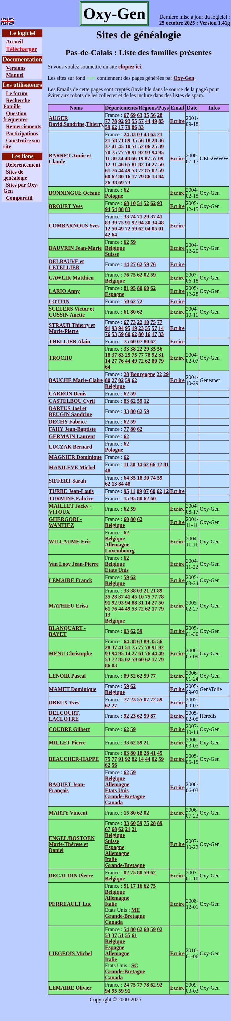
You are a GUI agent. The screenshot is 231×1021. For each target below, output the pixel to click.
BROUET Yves (66, 206)
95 (161, 152)
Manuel (14, 75)
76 (114, 170)
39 (161, 146)
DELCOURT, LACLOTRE (64, 716)
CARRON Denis (67, 393)
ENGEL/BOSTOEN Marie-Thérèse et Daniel (72, 844)
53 (134, 170)
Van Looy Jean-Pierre (73, 564)
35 (146, 115)
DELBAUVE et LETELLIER (66, 264)
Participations (22, 133)
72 (141, 170)
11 (107, 158)
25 (154, 146)
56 (153, 115)
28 (159, 115)
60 (107, 176)
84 (161, 176)
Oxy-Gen (184, 78)
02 (154, 170)
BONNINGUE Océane (74, 193)
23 (141, 328)
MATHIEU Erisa (68, 606)
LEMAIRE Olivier (70, 988)
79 (127, 127)
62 (114, 127)
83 (127, 209)
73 (127, 182)
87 (147, 158)
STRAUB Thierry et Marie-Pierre (72, 328)
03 (139, 134)
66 (134, 158)
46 (121, 164)
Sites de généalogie (15, 175)
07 (139, 341)
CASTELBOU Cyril (72, 401)
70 (107, 152)
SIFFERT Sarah (67, 481)
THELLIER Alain (69, 341)
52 (141, 146)
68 (126, 203)
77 (107, 121)
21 (159, 134)
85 (161, 121)
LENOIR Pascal (67, 676)
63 (139, 115)
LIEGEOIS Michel (70, 953)
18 (147, 140)
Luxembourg (120, 550)
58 (114, 140)
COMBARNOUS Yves (74, 225)
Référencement (23, 165)
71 (121, 140)
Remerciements (23, 126)
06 (147, 146)
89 (127, 140)
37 (107, 146)
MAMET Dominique (72, 689)
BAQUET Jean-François (67, 787)
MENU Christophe (70, 653)
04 (147, 228)
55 (134, 121)
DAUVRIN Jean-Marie (75, 248)
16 (127, 176)
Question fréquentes (15, 116)
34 (121, 158)
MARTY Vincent (68, 813)
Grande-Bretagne (125, 796)
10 (127, 146)
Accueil (14, 41)
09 (161, 158)
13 (154, 176)
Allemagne (117, 544)
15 (126, 498)
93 (127, 121)
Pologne (114, 196)
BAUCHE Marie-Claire (76, 380)
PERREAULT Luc (70, 904)
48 (127, 158)
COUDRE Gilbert (69, 729)
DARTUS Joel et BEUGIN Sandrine (70, 411)
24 (126, 134)
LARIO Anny (64, 291)
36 (161, 140)
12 (107, 164)
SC (134, 965)
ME (135, 910)
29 (146, 216)
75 (114, 152)
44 (147, 121)
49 (154, 121)
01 (161, 228)
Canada (114, 802)
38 (114, 182)
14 (147, 164)
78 (114, 121)
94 (154, 152)
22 (139, 322)
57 (141, 121)
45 (121, 146)
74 (133, 216)
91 (134, 152)
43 (146, 134)
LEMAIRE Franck (70, 580)
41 (114, 146)
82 (141, 164)
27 (154, 164)
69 (133, 115)
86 (134, 127)
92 (121, 121)
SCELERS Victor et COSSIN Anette (71, 312)
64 (114, 234)
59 (107, 127)
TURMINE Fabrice (71, 498)
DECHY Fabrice (68, 421)
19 (141, 158)
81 (134, 164)
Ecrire (177, 121)
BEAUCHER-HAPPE (74, 759)
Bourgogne (142, 374)
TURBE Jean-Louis (71, 491)
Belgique (115, 248)
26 (107, 182)
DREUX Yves (64, 702)
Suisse (112, 254)
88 (121, 209)
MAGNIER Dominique (75, 457)
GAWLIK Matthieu (71, 278)
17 (121, 127)
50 (161, 164)
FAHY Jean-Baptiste (72, 429)
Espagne (114, 294)
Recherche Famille (16, 103)
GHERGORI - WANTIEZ (65, 522)
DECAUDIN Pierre (71, 875)
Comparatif (19, 198)
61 (107, 170)
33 (141, 127)
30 (114, 158)
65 (127, 164)
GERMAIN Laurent (72, 436)
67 (126, 115)
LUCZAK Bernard (70, 447)
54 (114, 209)
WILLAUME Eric (70, 541)
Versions (15, 68)
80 (121, 176)
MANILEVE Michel (72, 467)
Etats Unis (117, 570)
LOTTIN (59, 301)
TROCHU (60, 358)
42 (107, 234)
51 (134, 146)
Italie (111, 859)
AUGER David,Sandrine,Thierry (76, 121)
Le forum (16, 93)
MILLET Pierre (67, 742)
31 (114, 164)
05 (154, 228)
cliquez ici (130, 66)
